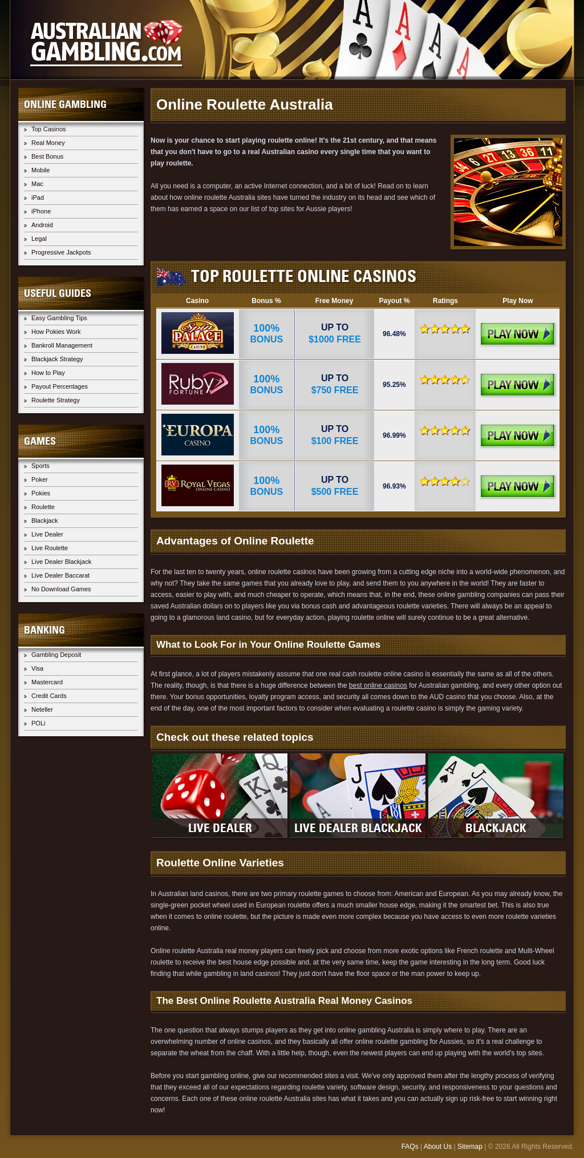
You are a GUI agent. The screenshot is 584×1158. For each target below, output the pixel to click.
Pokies (40, 493)
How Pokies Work (56, 331)
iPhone (41, 211)
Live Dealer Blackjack (61, 561)
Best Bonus (47, 156)
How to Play (48, 372)
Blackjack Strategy (57, 359)
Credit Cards (49, 695)
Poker (39, 479)
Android (42, 224)
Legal (39, 238)
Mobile (40, 170)
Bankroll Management (61, 345)
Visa (37, 668)
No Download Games (61, 589)
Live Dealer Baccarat (60, 575)
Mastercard (47, 682)
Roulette (43, 506)
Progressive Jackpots (61, 252)
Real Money (48, 142)
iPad (37, 197)
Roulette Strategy (55, 400)
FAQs (410, 1147)
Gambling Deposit (56, 654)
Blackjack (44, 520)
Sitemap (469, 1147)
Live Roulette (49, 547)
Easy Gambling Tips (59, 317)
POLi (38, 723)
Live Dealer (47, 534)
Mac (37, 183)
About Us (438, 1147)
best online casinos (378, 685)
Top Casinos (48, 129)
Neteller (42, 709)
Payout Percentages (59, 386)
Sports (40, 465)
